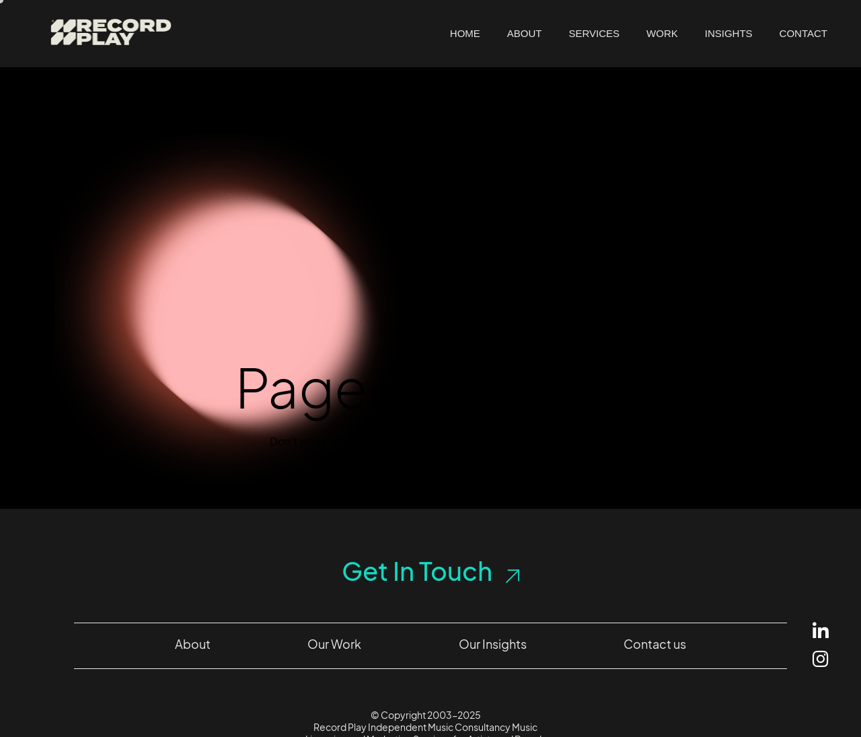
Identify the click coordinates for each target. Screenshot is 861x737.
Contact (803, 33)
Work (662, 33)
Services (594, 33)
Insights (729, 33)
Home (465, 33)
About (524, 33)
